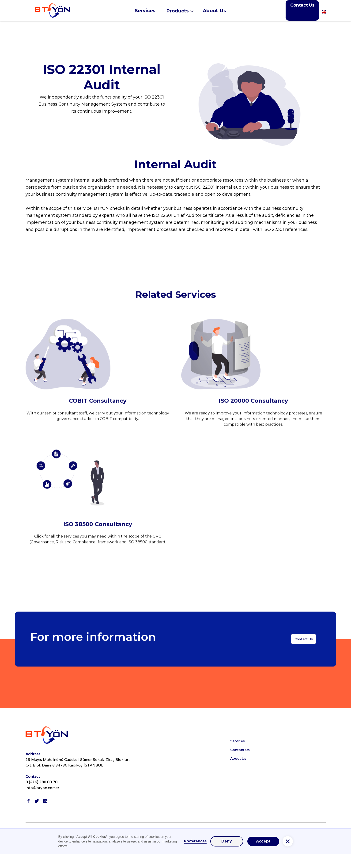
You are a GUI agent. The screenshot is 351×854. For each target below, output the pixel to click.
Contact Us (302, 5)
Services (237, 741)
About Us (238, 758)
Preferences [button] (195, 841)
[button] (182, 10)
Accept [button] (263, 841)
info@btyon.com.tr (42, 787)
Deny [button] (226, 841)
